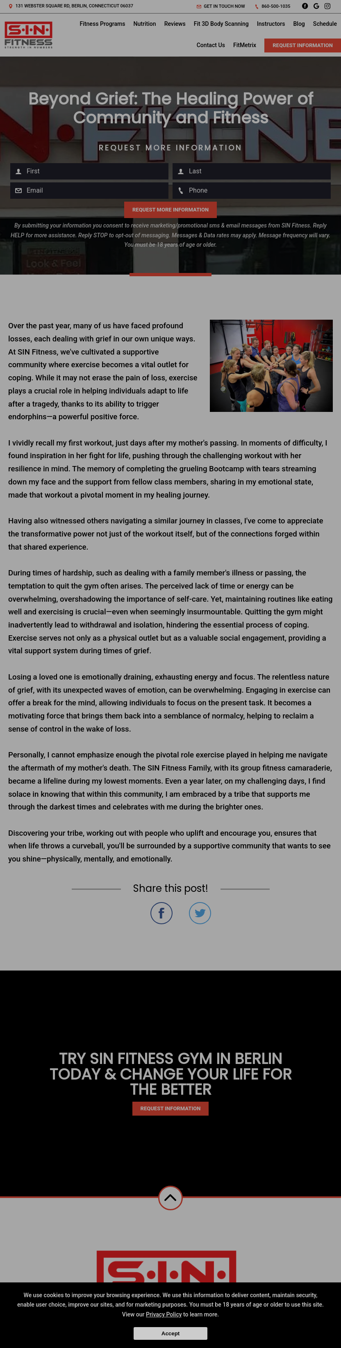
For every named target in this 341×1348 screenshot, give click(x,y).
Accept (170, 1333)
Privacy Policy (164, 1314)
